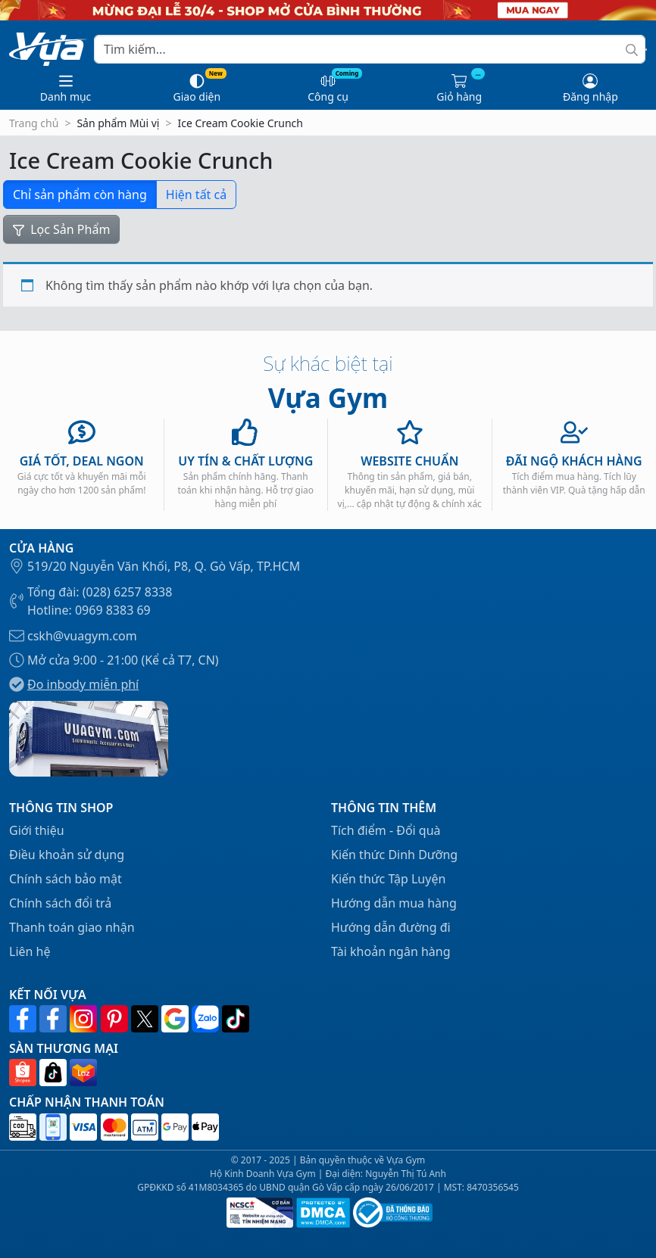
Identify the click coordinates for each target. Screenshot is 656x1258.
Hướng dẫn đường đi (391, 927)
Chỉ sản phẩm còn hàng (80, 194)
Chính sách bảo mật (65, 878)
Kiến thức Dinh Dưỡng (394, 854)
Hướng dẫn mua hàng (394, 903)
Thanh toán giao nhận (72, 927)
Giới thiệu (36, 830)
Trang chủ (33, 123)
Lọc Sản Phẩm (61, 229)
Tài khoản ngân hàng (391, 951)
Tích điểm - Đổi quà (386, 830)
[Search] (369, 49)
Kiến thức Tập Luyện (388, 878)
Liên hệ (30, 951)
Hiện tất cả (196, 194)
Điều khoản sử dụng (66, 854)
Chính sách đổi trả (60, 903)
